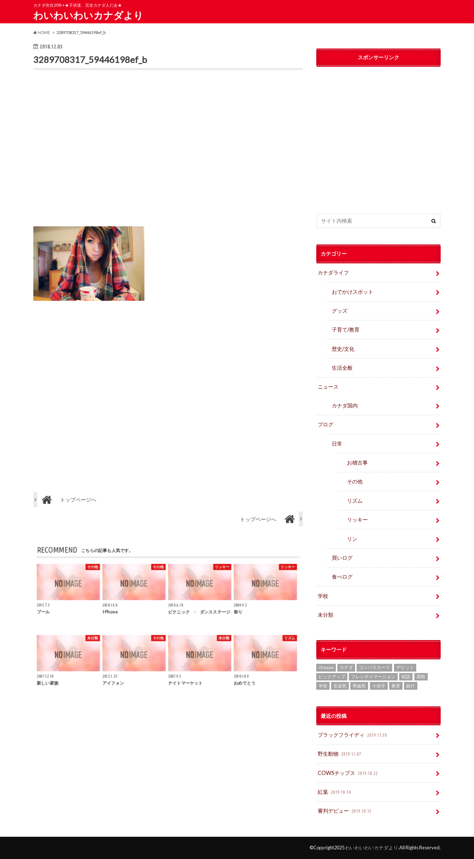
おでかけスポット (352, 292)
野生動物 (340, 754)
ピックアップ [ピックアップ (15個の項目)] (331, 676)
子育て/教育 (348, 329)
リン (352, 539)
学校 (323, 596)
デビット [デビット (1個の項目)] (405, 667)
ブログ (325, 424)
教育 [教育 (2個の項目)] (395, 686)
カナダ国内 (345, 405)
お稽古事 (357, 462)
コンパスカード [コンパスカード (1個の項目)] (374, 667)
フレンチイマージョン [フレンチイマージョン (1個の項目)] (373, 676)
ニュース (328, 386)
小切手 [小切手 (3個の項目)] (378, 686)
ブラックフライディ (353, 735)
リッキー (357, 519)
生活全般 (342, 367)
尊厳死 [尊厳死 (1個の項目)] (359, 686)
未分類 (325, 615)
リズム (355, 500)
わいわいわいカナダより (88, 15)
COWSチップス (348, 773)
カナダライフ (333, 272)
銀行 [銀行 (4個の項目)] (410, 686)
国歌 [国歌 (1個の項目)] (421, 676)
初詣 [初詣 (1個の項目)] (405, 676)
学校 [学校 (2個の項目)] (322, 686)
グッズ (339, 310)
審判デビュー (345, 811)
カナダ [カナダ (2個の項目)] (346, 667)
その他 (355, 481)
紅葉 (335, 792)
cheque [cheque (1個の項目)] (326, 667)
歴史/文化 (343, 349)
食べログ (342, 576)
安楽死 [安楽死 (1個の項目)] (340, 686)
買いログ (342, 558)
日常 (337, 443)
